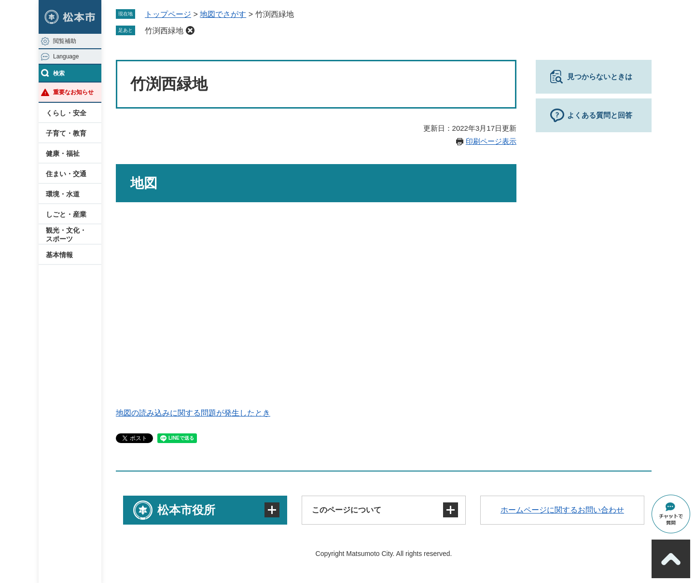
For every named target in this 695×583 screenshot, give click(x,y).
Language (66, 56)
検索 (59, 73)
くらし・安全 (66, 113)
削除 (190, 30)
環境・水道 (63, 194)
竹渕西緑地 (164, 31)
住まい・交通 (66, 174)
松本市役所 (186, 509)
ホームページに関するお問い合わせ (562, 510)
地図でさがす (223, 14)
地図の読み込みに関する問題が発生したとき (193, 413)
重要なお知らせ (73, 92)
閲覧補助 (64, 41)
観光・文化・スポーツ (66, 234)
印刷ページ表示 (491, 141)
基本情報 (59, 255)
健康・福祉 (63, 153)
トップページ (168, 14)
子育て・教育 (66, 133)
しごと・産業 (66, 214)
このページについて (346, 510)
